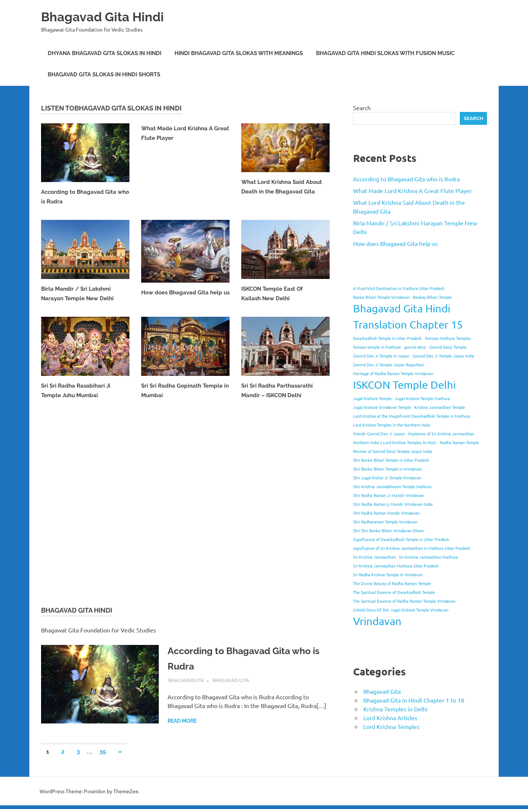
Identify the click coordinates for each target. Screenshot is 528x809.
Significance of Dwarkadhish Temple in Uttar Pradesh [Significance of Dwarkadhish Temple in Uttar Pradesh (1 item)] (401, 539)
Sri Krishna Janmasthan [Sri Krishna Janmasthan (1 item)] (374, 557)
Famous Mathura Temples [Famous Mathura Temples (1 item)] (448, 338)
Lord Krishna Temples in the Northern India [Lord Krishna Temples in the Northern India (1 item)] (391, 425)
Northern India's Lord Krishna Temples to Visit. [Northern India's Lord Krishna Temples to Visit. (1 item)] (395, 442)
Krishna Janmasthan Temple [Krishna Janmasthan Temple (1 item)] (439, 407)
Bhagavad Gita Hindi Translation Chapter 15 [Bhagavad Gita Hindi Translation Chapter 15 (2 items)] (408, 316)
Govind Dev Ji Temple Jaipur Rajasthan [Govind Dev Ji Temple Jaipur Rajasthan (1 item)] (388, 364)
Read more (182, 725)
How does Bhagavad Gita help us (395, 243)
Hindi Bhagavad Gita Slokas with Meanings (239, 53)
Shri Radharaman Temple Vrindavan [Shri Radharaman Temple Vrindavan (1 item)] (385, 522)
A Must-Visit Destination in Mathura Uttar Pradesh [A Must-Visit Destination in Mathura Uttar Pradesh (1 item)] (398, 288)
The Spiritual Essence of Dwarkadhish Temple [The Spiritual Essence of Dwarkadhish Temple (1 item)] (394, 592)
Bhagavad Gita (231, 684)
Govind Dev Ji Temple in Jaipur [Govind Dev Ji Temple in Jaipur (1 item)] (381, 356)
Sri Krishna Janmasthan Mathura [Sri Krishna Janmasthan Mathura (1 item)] (428, 557)
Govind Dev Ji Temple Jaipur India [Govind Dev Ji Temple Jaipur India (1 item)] (443, 356)
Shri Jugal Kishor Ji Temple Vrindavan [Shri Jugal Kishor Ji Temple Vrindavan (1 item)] (387, 477)
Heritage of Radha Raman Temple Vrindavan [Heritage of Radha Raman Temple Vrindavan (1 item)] (393, 373)
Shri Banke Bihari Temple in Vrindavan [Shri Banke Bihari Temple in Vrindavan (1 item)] (387, 469)
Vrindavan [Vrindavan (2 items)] (377, 621)
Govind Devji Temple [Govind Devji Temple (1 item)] (447, 347)
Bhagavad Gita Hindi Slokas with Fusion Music (385, 53)
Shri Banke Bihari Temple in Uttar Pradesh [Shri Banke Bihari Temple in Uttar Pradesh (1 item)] (391, 460)
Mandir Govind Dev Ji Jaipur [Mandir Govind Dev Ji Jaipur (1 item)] (379, 433)
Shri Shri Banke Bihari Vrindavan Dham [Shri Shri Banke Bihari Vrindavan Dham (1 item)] (388, 530)
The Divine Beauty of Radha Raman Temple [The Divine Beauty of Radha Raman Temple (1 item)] (392, 583)
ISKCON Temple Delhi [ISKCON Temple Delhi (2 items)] (404, 384)
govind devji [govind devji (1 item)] (415, 347)
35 (102, 755)
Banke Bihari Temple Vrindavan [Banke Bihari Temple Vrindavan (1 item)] (381, 297)
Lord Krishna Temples (391, 726)
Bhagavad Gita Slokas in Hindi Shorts (104, 74)
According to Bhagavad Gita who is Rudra (406, 178)
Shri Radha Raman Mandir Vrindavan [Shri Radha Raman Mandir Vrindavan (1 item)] (386, 513)
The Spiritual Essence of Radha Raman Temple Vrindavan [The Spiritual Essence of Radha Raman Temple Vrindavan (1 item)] (404, 601)
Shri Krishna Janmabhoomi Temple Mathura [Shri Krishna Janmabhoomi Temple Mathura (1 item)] (392, 486)
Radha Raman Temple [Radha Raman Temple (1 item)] (459, 442)
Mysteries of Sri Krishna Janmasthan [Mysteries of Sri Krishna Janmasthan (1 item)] (441, 433)
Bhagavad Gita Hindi (109, 16)
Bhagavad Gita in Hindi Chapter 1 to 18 (413, 700)
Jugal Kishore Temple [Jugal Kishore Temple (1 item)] (372, 398)
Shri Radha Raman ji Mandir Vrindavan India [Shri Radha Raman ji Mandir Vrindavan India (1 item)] (393, 504)
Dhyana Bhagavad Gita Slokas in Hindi (104, 53)
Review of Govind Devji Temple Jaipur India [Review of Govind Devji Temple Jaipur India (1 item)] (392, 451)
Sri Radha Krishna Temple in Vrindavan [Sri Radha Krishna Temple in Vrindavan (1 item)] (388, 574)
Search (362, 107)
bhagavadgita (186, 684)
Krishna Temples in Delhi (395, 708)
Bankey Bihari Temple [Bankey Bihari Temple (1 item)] (432, 297)
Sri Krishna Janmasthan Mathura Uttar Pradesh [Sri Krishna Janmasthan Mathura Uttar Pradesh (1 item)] (396, 566)
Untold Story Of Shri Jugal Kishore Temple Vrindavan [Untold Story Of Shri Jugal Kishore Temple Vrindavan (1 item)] (400, 610)
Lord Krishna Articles (390, 717)
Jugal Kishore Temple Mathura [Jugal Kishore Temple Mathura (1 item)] (422, 398)
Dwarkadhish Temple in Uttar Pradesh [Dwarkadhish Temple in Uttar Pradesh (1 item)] (387, 338)
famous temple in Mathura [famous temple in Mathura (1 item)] (377, 347)
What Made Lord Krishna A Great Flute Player (412, 190)
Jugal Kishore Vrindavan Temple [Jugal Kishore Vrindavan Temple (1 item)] (382, 407)
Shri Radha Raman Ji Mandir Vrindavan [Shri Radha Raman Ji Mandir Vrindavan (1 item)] (388, 495)
